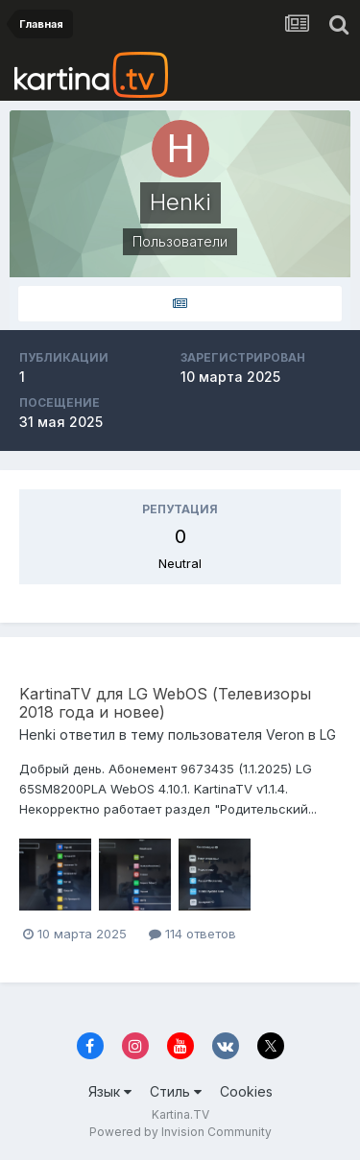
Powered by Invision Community (180, 1131)
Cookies (246, 1091)
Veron (285, 734)
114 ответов (192, 933)
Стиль (176, 1091)
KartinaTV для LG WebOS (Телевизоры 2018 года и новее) (165, 703)
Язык (110, 1091)
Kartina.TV (180, 1114)
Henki (37, 734)
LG (328, 734)
